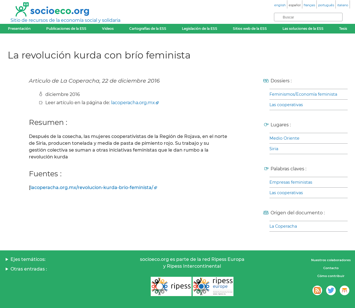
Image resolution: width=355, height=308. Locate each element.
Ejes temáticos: (28, 259)
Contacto (331, 268)
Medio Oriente (284, 138)
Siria (273, 148)
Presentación (19, 28)
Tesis (343, 28)
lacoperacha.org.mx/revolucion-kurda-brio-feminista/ (91, 187)
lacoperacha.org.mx (133, 102)
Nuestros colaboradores (331, 260)
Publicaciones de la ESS (66, 28)
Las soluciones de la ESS (303, 28)
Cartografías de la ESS (147, 28)
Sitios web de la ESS (250, 28)
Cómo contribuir (331, 276)
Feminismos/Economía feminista (303, 94)
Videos (108, 28)
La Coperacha (283, 226)
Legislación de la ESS (199, 28)
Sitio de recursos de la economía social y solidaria (65, 20)
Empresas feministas (290, 182)
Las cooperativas (286, 104)
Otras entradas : (28, 269)
